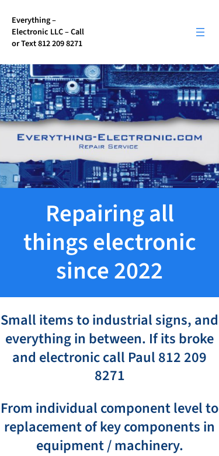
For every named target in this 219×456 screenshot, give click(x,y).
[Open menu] (200, 32)
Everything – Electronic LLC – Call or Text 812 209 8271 (48, 32)
